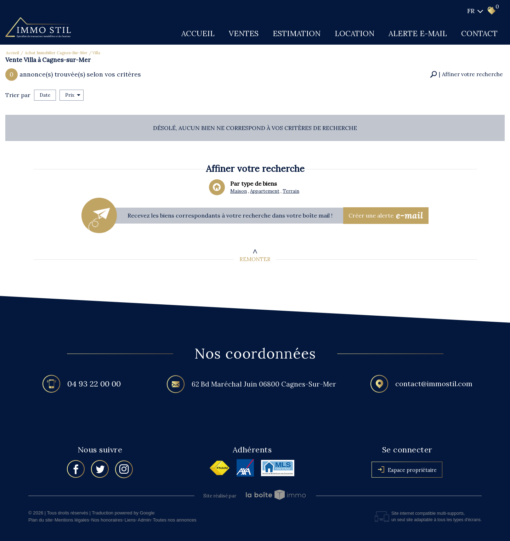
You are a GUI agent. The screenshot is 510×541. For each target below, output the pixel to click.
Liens (130, 520)
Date (45, 95)
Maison (238, 192)
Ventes (244, 33)
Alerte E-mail (418, 33)
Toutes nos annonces (175, 520)
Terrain (290, 192)
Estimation (297, 33)
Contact (479, 33)
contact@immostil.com (433, 385)
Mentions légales (72, 520)
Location (354, 33)
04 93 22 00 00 (94, 385)
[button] (466, 74)
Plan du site (40, 520)
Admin (144, 520)
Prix (72, 95)
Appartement (264, 192)
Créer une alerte (386, 215)
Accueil (198, 33)
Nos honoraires (107, 520)
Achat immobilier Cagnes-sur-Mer (56, 52)
